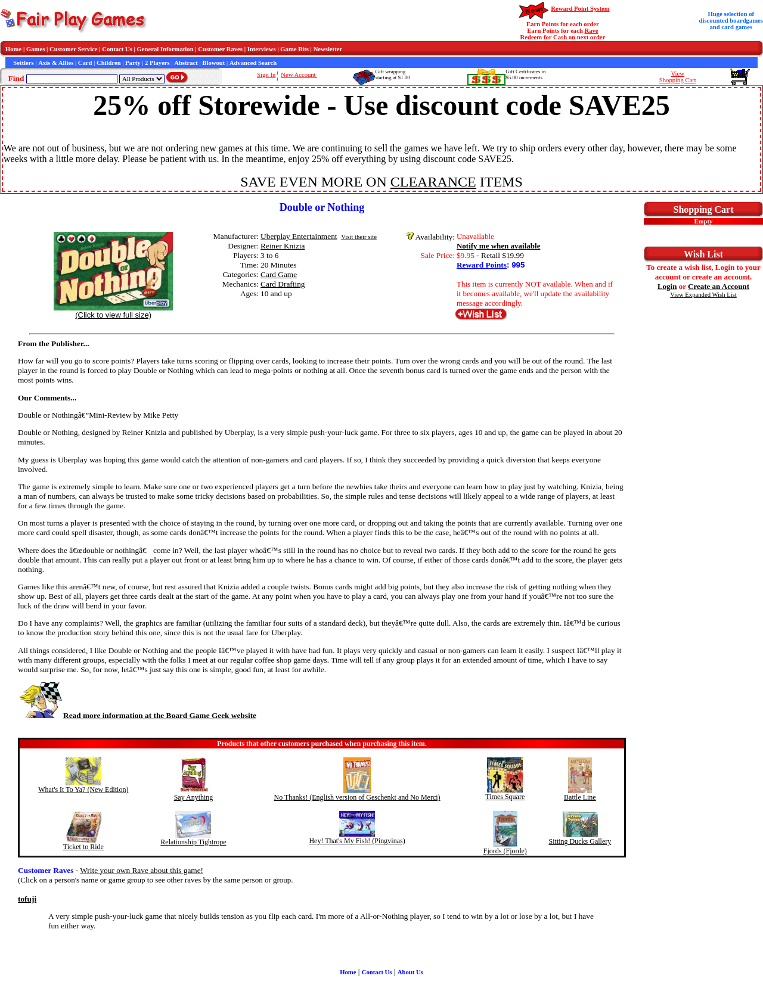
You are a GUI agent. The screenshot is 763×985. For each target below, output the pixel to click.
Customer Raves (220, 49)
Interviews (261, 49)
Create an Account (718, 286)
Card (85, 63)
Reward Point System (580, 8)
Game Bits (294, 49)
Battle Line (580, 797)
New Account (299, 75)
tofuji (27, 898)
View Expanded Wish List (703, 294)
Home (13, 49)
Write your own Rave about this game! (141, 870)
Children (109, 63)
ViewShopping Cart (677, 76)
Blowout (213, 63)
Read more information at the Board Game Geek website (137, 715)
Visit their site (359, 237)
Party (132, 63)
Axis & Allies (55, 63)
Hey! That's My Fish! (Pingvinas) (357, 841)
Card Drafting (282, 283)
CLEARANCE (433, 181)
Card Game (278, 274)
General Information (165, 49)
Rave (591, 30)
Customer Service (73, 49)
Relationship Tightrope (193, 842)
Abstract (186, 63)
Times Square (505, 797)
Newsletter (328, 49)
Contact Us (117, 49)
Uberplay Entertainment (298, 236)
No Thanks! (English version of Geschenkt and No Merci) (357, 797)
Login (667, 286)
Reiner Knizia (282, 245)
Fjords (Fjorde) (505, 851)
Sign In (266, 75)
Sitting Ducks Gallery (580, 841)
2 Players (157, 63)
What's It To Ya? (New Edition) (83, 789)
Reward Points (482, 264)
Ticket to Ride (83, 847)
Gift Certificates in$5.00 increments (525, 74)
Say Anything (193, 797)
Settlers (23, 63)
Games (35, 49)
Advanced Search (253, 63)
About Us (410, 972)
